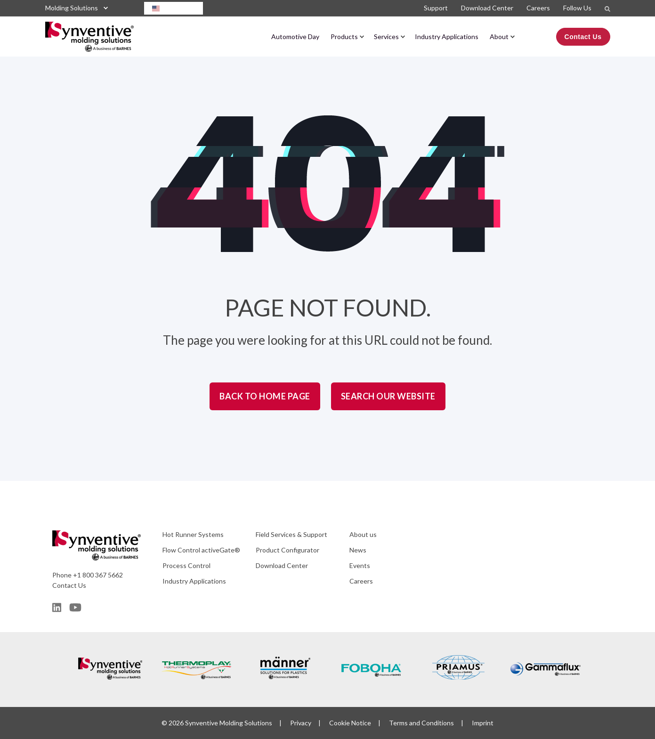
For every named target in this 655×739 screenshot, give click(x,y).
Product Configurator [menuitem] (287, 550)
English (169, 8)
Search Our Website (388, 396)
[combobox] (173, 8)
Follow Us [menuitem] (577, 8)
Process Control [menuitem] (186, 565)
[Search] (607, 8)
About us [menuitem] (363, 534)
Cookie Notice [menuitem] (350, 723)
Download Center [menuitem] (487, 8)
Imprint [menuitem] (482, 723)
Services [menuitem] (386, 36)
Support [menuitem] (436, 8)
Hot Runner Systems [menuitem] (193, 534)
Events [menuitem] (359, 565)
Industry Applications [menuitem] (446, 36)
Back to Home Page (264, 396)
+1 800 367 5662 (98, 575)
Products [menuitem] (344, 36)
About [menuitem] (499, 36)
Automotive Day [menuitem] (295, 36)
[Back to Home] (89, 45)
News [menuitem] (357, 550)
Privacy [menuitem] (300, 723)
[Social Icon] (58, 607)
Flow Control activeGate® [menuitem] (201, 550)
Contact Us (69, 585)
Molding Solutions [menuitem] (71, 8)
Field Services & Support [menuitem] (291, 534)
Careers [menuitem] (538, 8)
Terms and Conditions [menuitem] (421, 723)
